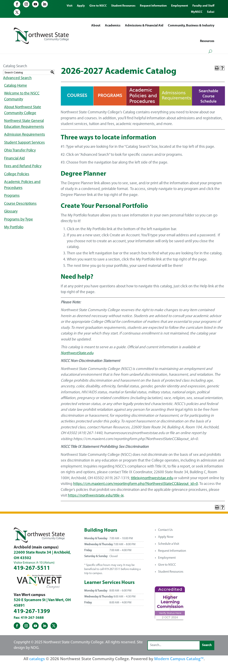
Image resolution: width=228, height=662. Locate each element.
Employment (167, 558)
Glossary (11, 212)
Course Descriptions (20, 204)
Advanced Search (17, 78)
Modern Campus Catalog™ (179, 658)
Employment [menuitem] (179, 6)
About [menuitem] (95, 25)
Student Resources (170, 571)
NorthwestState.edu (77, 353)
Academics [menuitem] (112, 25)
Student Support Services (24, 143)
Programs (12, 196)
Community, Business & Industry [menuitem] (191, 25)
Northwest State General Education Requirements (24, 124)
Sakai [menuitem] (210, 12)
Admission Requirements (24, 135)
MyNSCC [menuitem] (196, 12)
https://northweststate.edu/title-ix (96, 496)
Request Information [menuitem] (153, 6)
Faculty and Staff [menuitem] (203, 6)
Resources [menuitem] (207, 41)
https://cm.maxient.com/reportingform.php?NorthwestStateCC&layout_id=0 (135, 484)
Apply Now (165, 537)
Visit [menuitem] (69, 6)
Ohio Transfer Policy (20, 150)
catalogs (37, 658)
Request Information (172, 551)
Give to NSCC (167, 564)
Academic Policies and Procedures (22, 185)
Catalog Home (15, 86)
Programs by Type (18, 220)
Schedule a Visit (168, 544)
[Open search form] (210, 51)
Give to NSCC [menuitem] (98, 6)
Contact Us (165, 530)
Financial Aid (14, 158)
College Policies (16, 174)
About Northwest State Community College (22, 110)
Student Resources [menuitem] (123, 6)
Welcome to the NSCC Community (21, 96)
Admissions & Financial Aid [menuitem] (144, 25)
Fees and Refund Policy (23, 166)
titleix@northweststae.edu (152, 478)
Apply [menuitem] (81, 6)
